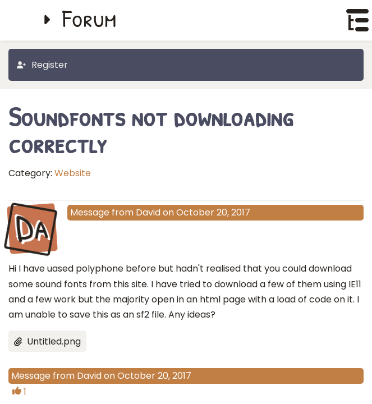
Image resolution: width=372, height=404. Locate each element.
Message (89, 212)
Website (72, 173)
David (148, 212)
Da (31, 228)
